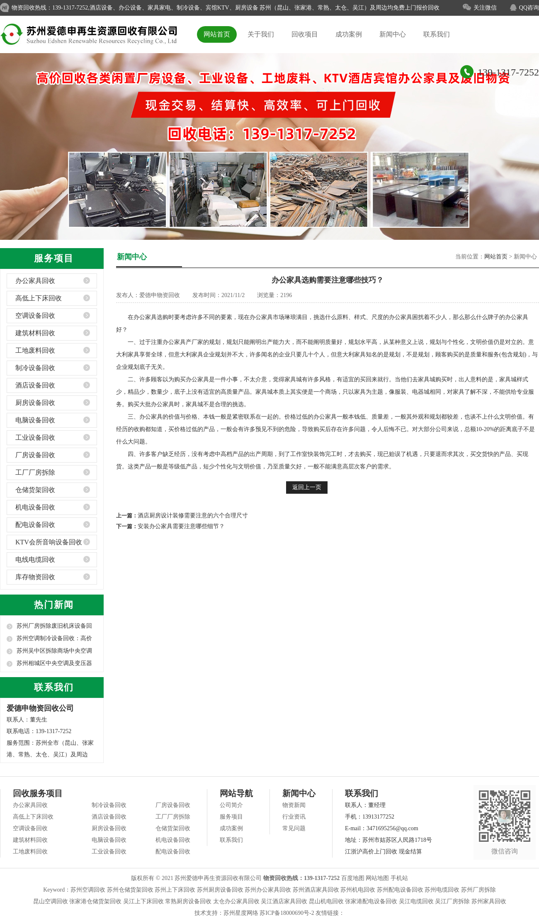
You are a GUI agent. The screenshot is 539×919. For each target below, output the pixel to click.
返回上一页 (306, 487)
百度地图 (352, 878)
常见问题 (294, 828)
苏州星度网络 (240, 913)
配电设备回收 (35, 524)
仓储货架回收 (35, 489)
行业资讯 (294, 817)
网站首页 (217, 34)
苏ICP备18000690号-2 (287, 913)
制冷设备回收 (35, 367)
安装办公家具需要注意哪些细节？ (181, 526)
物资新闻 (294, 805)
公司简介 (231, 805)
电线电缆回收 (35, 559)
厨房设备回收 (35, 402)
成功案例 (348, 34)
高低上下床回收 (38, 298)
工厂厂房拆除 (35, 472)
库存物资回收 (35, 576)
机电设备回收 (35, 507)
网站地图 (377, 878)
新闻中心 (392, 34)
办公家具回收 (35, 280)
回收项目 (304, 34)
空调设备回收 (35, 315)
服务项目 (231, 817)
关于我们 (261, 34)
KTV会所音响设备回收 (48, 542)
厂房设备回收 (35, 454)
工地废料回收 (35, 350)
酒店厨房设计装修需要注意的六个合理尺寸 (193, 515)
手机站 (399, 878)
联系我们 (436, 34)
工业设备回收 (35, 437)
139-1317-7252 (508, 72)
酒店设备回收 (35, 385)
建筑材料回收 (35, 332)
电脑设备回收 (35, 420)
